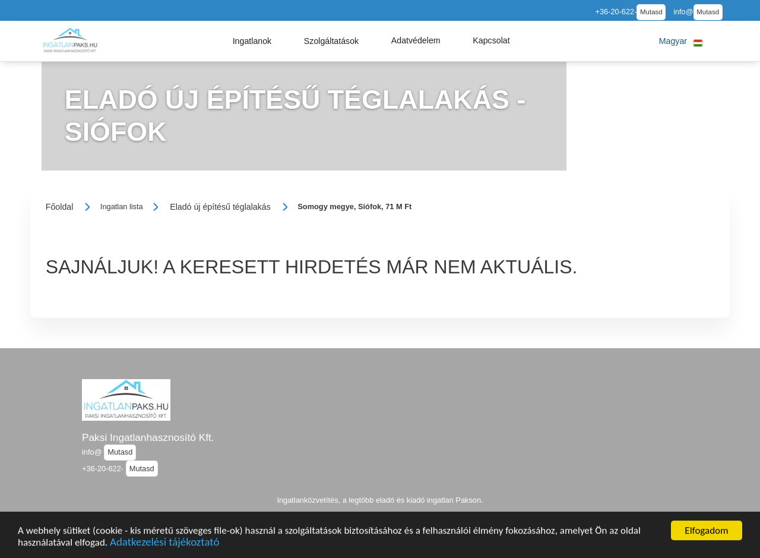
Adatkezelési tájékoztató (164, 545)
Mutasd (651, 11)
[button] (252, 41)
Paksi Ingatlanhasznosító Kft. (148, 437)
